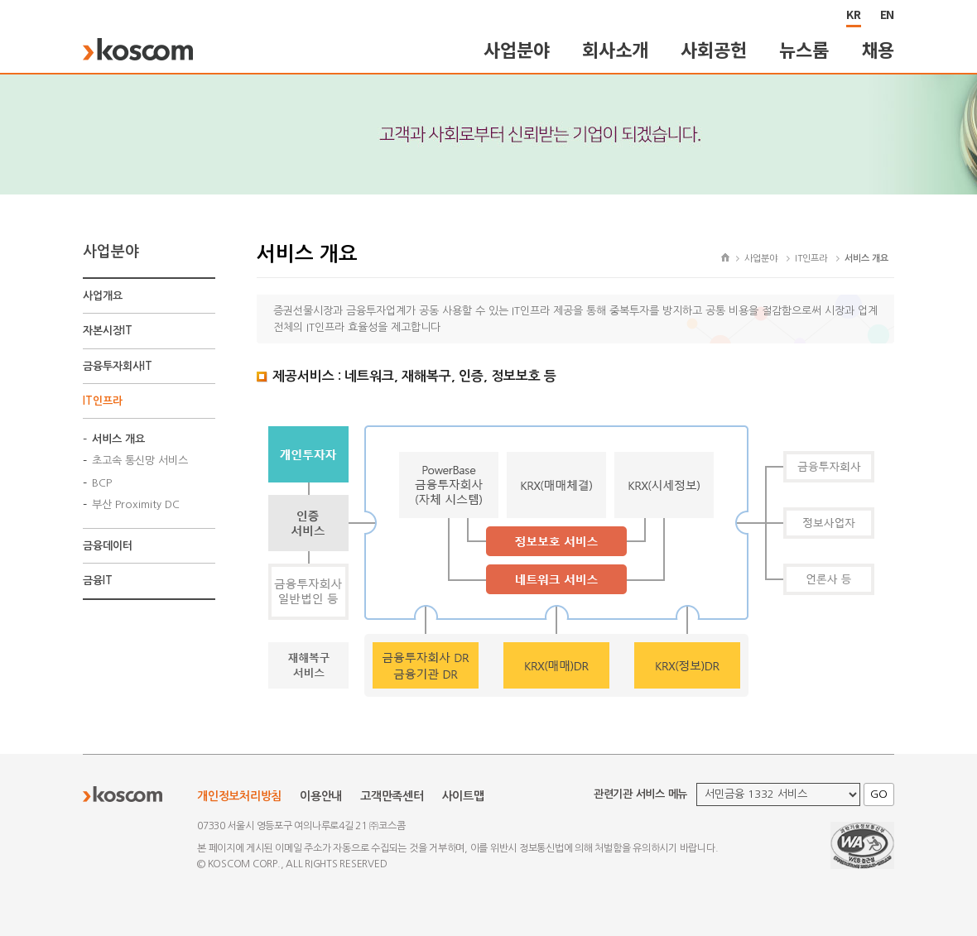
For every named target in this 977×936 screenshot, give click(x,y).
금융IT (98, 580)
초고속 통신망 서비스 (140, 460)
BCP (102, 483)
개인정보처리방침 (239, 796)
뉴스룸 (803, 49)
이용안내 (321, 796)
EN (887, 14)
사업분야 (516, 49)
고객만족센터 (392, 796)
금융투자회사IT (117, 366)
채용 (878, 49)
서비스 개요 (118, 439)
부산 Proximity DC (136, 504)
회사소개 (614, 49)
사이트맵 (463, 796)
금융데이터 (107, 545)
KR (853, 14)
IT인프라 (103, 401)
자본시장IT (107, 330)
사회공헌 (713, 49)
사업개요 (103, 295)
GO (879, 794)
